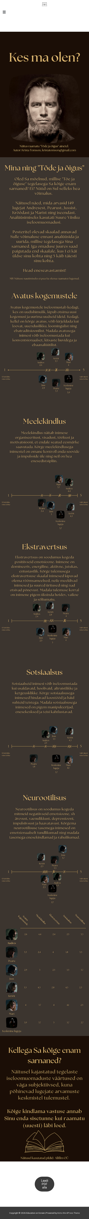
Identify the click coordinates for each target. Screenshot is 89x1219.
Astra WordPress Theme (68, 1213)
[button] (44, 12)
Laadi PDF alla (44, 1184)
